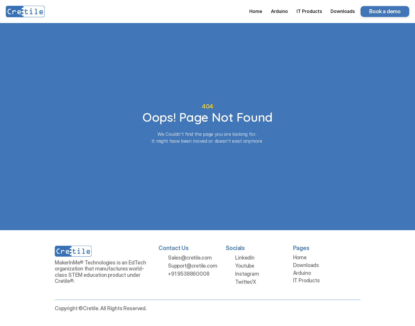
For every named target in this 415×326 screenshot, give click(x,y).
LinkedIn (244, 258)
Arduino (302, 273)
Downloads (306, 265)
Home (300, 257)
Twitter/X (245, 282)
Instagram (247, 274)
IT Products (306, 280)
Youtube (244, 266)
